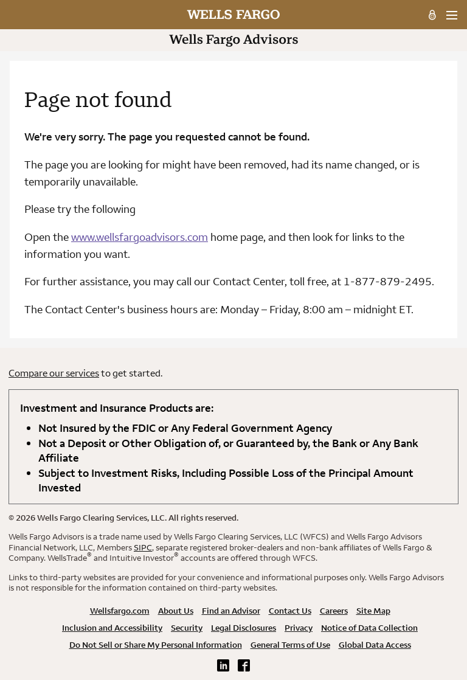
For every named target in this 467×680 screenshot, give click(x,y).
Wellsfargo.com (120, 610)
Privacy (299, 627)
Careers (334, 610)
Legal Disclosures (243, 627)
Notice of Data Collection (369, 627)
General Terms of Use (290, 644)
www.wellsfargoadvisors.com (139, 237)
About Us (175, 610)
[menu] (451, 15)
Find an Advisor (231, 610)
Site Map (373, 610)
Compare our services (54, 373)
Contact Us (290, 610)
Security (186, 627)
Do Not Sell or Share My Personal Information (155, 644)
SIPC (143, 547)
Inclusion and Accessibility (112, 627)
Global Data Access (375, 644)
